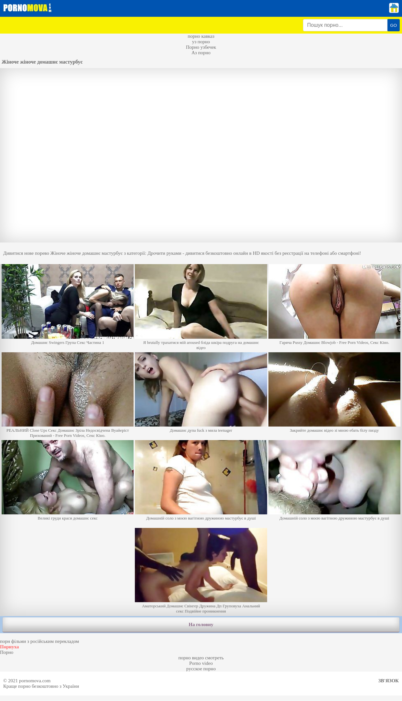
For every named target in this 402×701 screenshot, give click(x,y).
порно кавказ (201, 36)
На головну (201, 624)
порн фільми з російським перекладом (39, 641)
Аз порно (200, 52)
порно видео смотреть (201, 657)
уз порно (201, 41)
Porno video (201, 663)
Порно (6, 652)
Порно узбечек (201, 47)
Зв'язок (388, 680)
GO (393, 25)
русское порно (201, 668)
